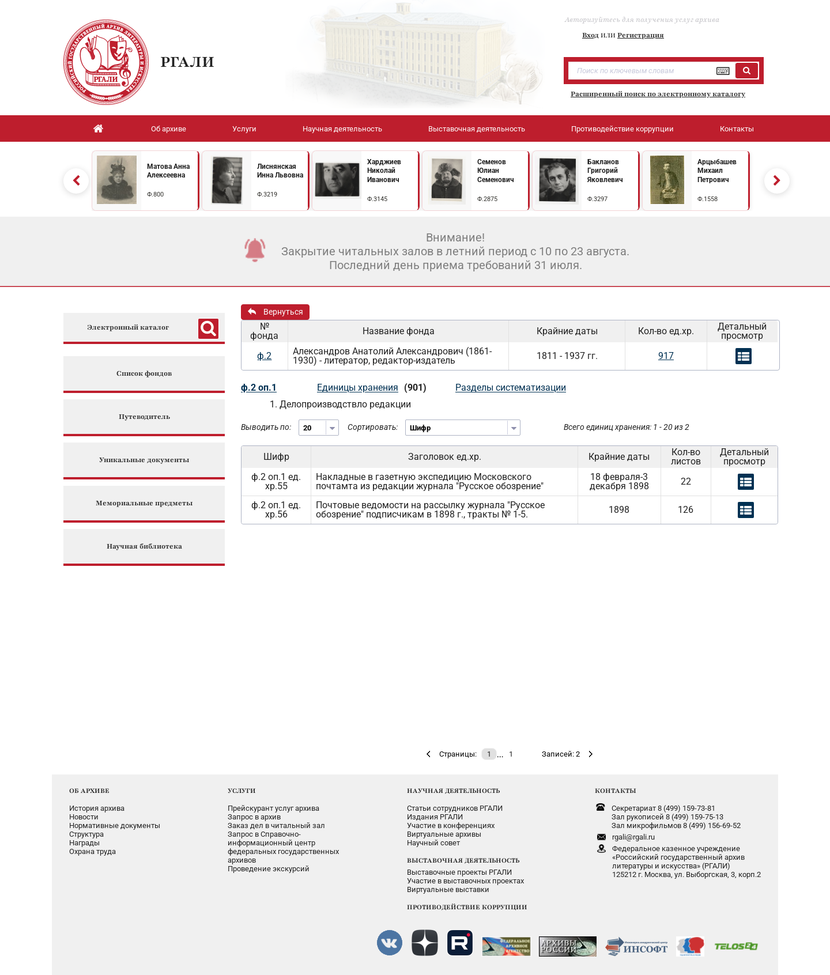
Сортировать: (373, 427)
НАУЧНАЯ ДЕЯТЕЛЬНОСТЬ (453, 790)
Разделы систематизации (510, 387)
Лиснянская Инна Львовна (280, 171)
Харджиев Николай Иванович (384, 171)
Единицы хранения (357, 387)
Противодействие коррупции (622, 128)
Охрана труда (92, 851)
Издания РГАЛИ (435, 816)
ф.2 (264, 355)
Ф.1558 (707, 199)
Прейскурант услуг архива (273, 808)
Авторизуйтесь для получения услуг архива (642, 19)
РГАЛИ (187, 61)
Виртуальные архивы (444, 834)
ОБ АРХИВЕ (89, 790)
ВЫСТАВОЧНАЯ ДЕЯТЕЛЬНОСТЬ (463, 860)
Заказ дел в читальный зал (276, 825)
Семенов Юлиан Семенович (495, 171)
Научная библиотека (144, 546)
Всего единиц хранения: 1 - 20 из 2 (626, 427)
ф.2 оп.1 (259, 387)
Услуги (244, 128)
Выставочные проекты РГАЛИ (459, 872)
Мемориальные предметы (144, 503)
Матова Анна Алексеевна (168, 171)
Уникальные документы (144, 460)
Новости (84, 816)
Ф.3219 (267, 194)
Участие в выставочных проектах (465, 880)
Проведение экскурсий (269, 868)
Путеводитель (144, 417)
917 (666, 355)
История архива (96, 808)
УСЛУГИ (242, 790)
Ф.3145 (377, 199)
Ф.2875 (487, 199)
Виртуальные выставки (448, 889)
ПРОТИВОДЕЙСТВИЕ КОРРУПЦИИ (467, 907)
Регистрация (640, 35)
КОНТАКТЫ (615, 790)
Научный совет (433, 842)
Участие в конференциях (451, 825)
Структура (86, 834)
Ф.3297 (597, 199)
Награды (84, 842)
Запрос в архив (254, 816)
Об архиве (168, 128)
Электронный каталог (128, 327)
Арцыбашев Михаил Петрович (717, 171)
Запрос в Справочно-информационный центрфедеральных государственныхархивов (283, 847)
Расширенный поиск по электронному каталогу (658, 94)
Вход (590, 35)
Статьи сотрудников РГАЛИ (455, 808)
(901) (415, 387)
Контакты (737, 128)
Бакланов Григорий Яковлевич (605, 171)
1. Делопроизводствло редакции (340, 404)
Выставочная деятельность (476, 128)
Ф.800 (155, 194)
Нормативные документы (114, 825)
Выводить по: (266, 427)
